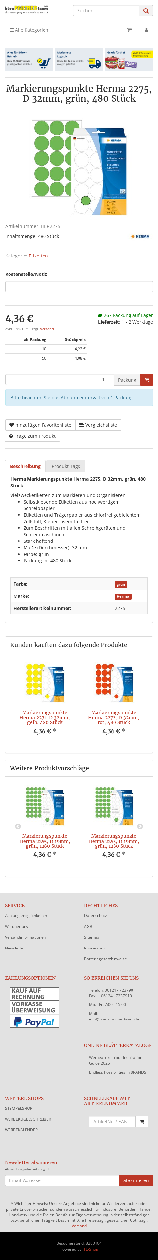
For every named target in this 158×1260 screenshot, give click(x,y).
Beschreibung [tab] (25, 466)
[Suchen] (106, 10)
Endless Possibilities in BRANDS (117, 1072)
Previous (18, 827)
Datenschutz (95, 915)
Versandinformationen (25, 937)
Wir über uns (16, 926)
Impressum (94, 948)
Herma (123, 596)
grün (121, 584)
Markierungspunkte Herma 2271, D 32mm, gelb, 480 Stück (44, 718)
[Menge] (59, 379)
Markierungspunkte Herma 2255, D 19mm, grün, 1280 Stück (44, 841)
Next (140, 827)
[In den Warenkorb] (146, 380)
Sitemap (91, 937)
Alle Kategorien (29, 30)
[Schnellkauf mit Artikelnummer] (112, 1121)
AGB (88, 926)
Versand (47, 329)
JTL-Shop (90, 1249)
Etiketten (38, 256)
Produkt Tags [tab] (66, 466)
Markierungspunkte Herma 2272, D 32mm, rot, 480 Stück (113, 718)
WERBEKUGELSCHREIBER (28, 1119)
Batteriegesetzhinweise (105, 959)
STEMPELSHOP (18, 1108)
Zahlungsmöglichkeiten (26, 915)
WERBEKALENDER (21, 1130)
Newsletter (15, 948)
